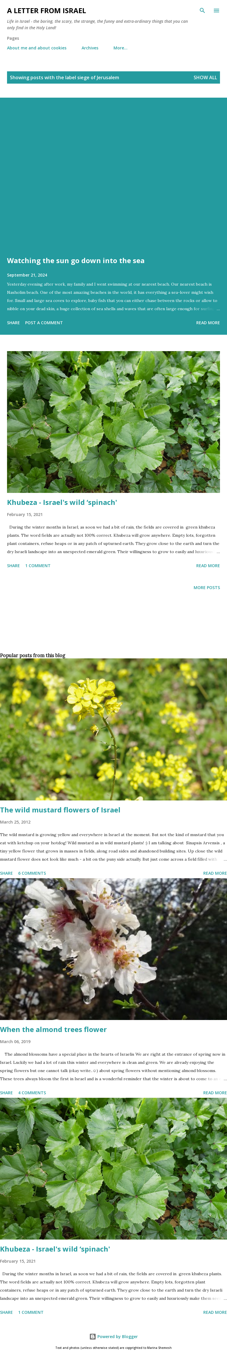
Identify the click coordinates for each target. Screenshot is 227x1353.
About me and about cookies (36, 48)
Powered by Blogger (113, 1336)
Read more (208, 322)
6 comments (32, 873)
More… (121, 48)
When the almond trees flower (53, 1029)
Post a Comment (44, 322)
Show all (205, 77)
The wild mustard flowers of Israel (60, 809)
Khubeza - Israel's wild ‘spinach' (62, 502)
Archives (90, 48)
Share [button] (13, 322)
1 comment (38, 565)
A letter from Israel (46, 10)
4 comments (32, 1092)
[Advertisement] (112, 631)
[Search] (202, 10)
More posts (207, 587)
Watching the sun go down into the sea (76, 260)
